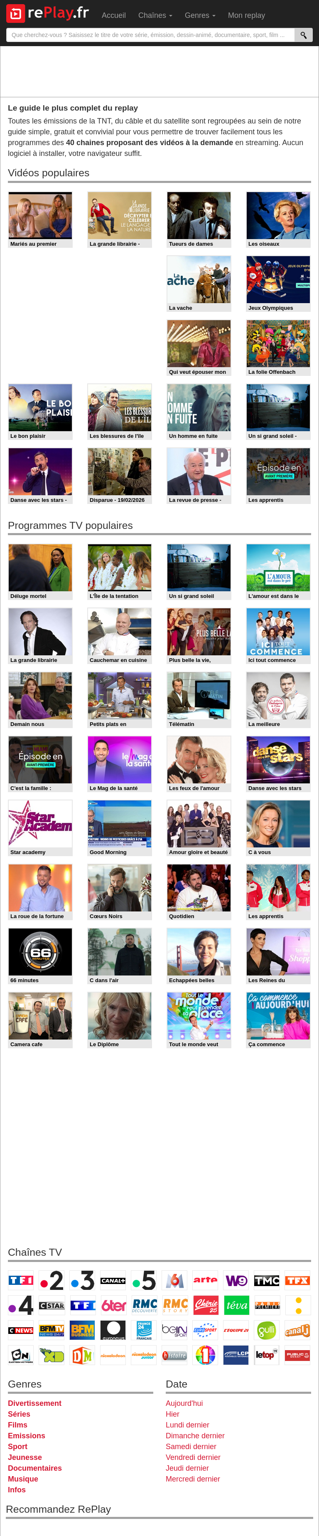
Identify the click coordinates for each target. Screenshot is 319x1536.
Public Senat (297, 1355)
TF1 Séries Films (83, 1305)
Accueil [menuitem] (114, 15)
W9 (236, 1280)
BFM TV (51, 1330)
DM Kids (82, 1355)
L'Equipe (236, 1330)
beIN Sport (174, 1330)
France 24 (144, 1330)
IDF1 (205, 1355)
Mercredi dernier (193, 1479)
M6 (174, 1280)
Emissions (26, 1436)
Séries (19, 1414)
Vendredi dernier (193, 1457)
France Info (298, 1305)
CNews (21, 1330)
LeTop (267, 1355)
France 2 (51, 1280)
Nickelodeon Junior (144, 1355)
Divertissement (34, 1403)
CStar (52, 1305)
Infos (17, 1490)
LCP (236, 1355)
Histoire (174, 1355)
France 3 (82, 1280)
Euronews (113, 1330)
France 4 (21, 1305)
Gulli (267, 1330)
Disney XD (51, 1355)
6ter (114, 1305)
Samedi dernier (191, 1446)
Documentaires (35, 1468)
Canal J (297, 1330)
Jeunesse (25, 1457)
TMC (267, 1280)
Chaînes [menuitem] (155, 15)
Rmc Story (175, 1305)
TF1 (21, 1280)
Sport (17, 1446)
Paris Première (267, 1305)
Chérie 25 (206, 1305)
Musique (23, 1479)
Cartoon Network (21, 1355)
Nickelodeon (113, 1355)
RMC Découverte (144, 1305)
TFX (297, 1280)
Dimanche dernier (195, 1436)
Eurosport (205, 1330)
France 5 (144, 1280)
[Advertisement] (159, 71)
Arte (205, 1280)
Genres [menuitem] (200, 15)
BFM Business (82, 1330)
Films (17, 1425)
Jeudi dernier (187, 1468)
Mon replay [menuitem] (246, 15)
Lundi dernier (187, 1425)
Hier (172, 1414)
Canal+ (113, 1280)
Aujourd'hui (184, 1403)
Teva (237, 1305)
